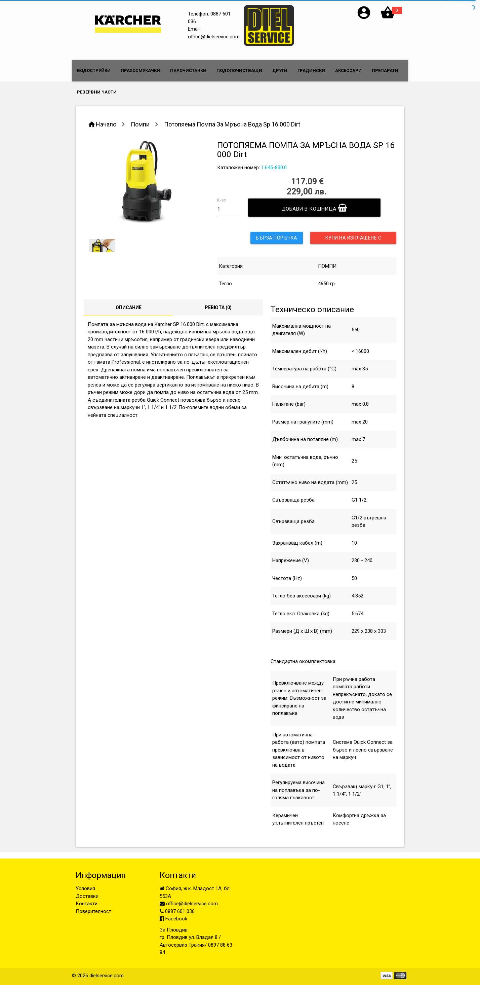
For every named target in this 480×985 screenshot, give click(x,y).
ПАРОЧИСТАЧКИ (188, 70)
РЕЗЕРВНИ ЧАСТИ (97, 92)
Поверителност (93, 911)
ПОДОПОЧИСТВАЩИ (239, 70)
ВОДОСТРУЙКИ (94, 70)
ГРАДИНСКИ (311, 70)
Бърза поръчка (276, 238)
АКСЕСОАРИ (348, 70)
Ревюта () (218, 307)
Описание (129, 307)
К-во (221, 199)
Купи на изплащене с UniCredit (353, 239)
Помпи (140, 124)
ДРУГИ (279, 70)
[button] (363, 18)
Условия (85, 888)
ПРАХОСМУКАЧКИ (140, 70)
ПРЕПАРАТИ (385, 70)
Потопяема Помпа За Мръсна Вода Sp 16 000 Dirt (232, 124)
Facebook (173, 919)
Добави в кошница (314, 207)
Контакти (86, 904)
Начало (106, 124)
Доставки (87, 896)
